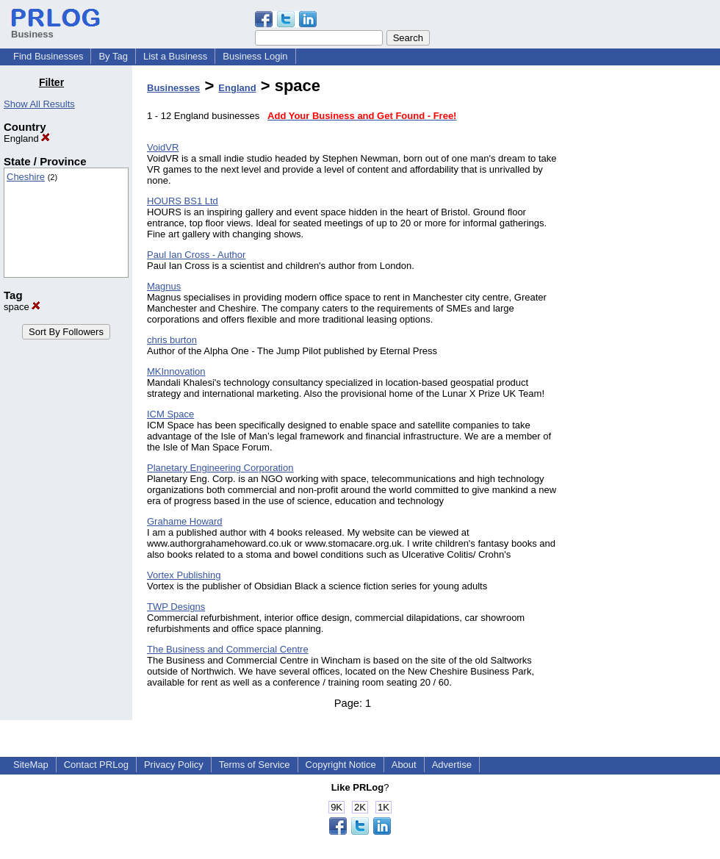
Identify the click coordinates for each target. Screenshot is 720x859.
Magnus (164, 286)
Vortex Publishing (183, 575)
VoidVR (163, 147)
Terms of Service (254, 764)
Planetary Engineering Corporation (220, 467)
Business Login (255, 56)
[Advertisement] (645, 296)
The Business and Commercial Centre (228, 649)
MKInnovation (176, 371)
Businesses (173, 87)
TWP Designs (176, 606)
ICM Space (170, 414)
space (22, 306)
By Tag (113, 56)
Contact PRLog (96, 764)
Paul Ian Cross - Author (196, 254)
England (27, 138)
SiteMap (30, 764)
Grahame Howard (185, 521)
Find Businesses (48, 56)
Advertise (452, 764)
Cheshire (26, 176)
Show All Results (39, 103)
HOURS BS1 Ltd (182, 200)
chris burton (172, 339)
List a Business (175, 56)
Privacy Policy (174, 764)
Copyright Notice (341, 764)
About (404, 764)
